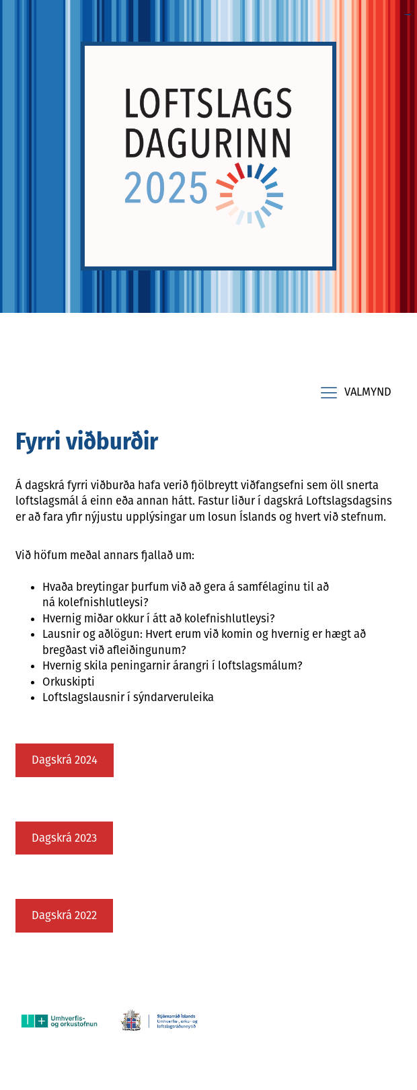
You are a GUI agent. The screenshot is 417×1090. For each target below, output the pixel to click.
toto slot (409, 14)
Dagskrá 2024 (65, 759)
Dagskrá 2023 (64, 837)
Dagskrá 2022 (64, 915)
